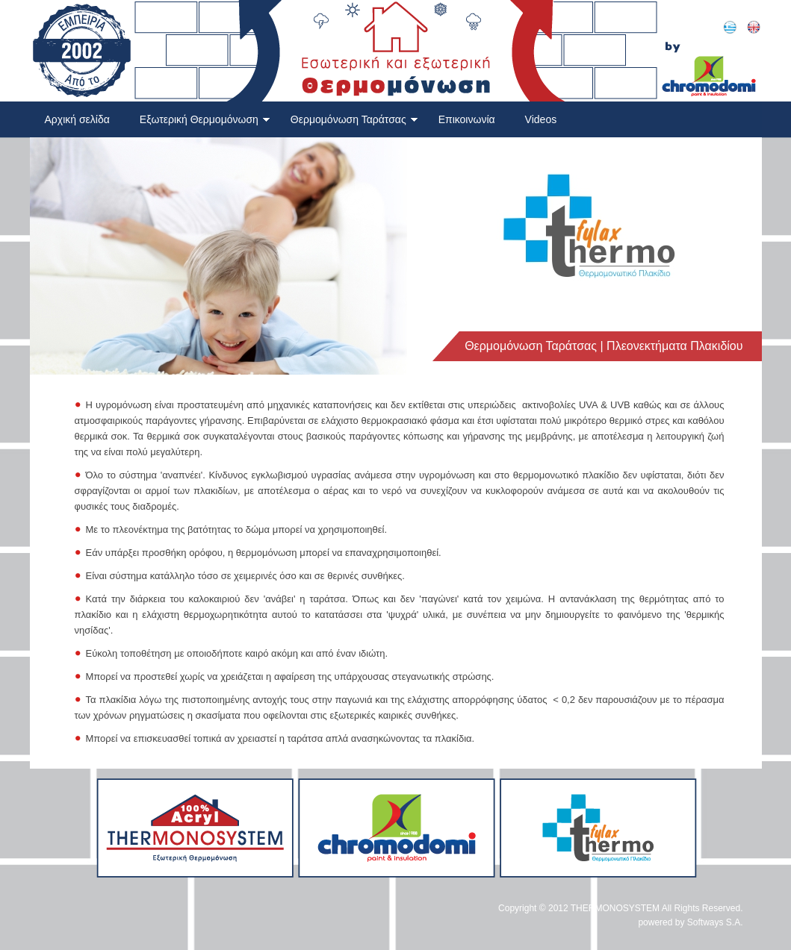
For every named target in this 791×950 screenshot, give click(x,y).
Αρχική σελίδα (77, 119)
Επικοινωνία (466, 119)
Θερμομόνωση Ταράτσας (354, 119)
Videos (541, 119)
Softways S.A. (715, 922)
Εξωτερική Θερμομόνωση (205, 119)
